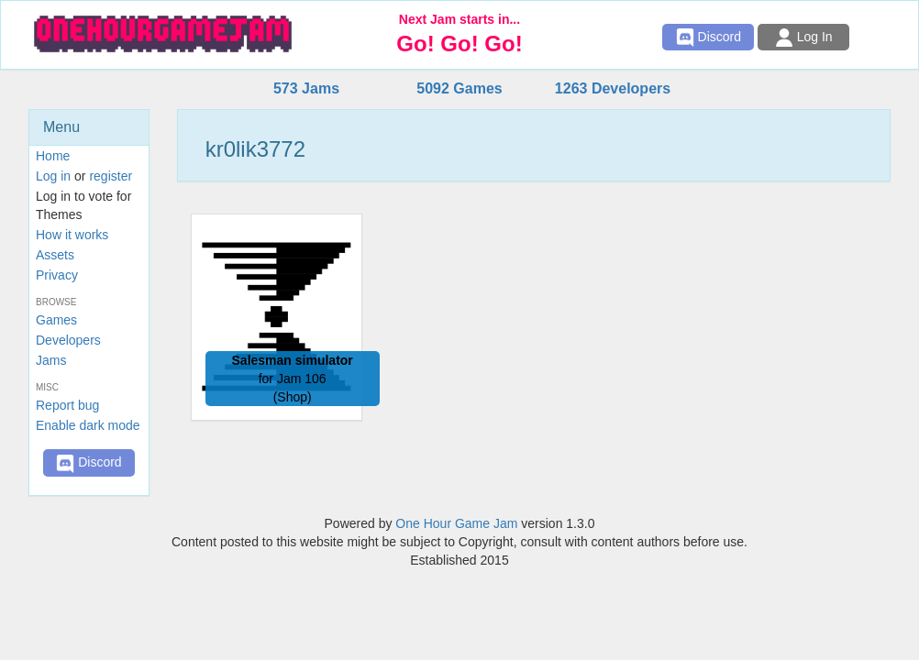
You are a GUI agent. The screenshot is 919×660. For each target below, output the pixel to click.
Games (56, 320)
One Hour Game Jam (456, 523)
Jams (51, 360)
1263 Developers (612, 88)
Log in (53, 176)
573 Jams (306, 88)
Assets (55, 255)
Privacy (57, 275)
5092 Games (459, 88)
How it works (72, 234)
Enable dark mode (88, 425)
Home (53, 155)
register (110, 176)
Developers (68, 340)
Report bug (67, 405)
